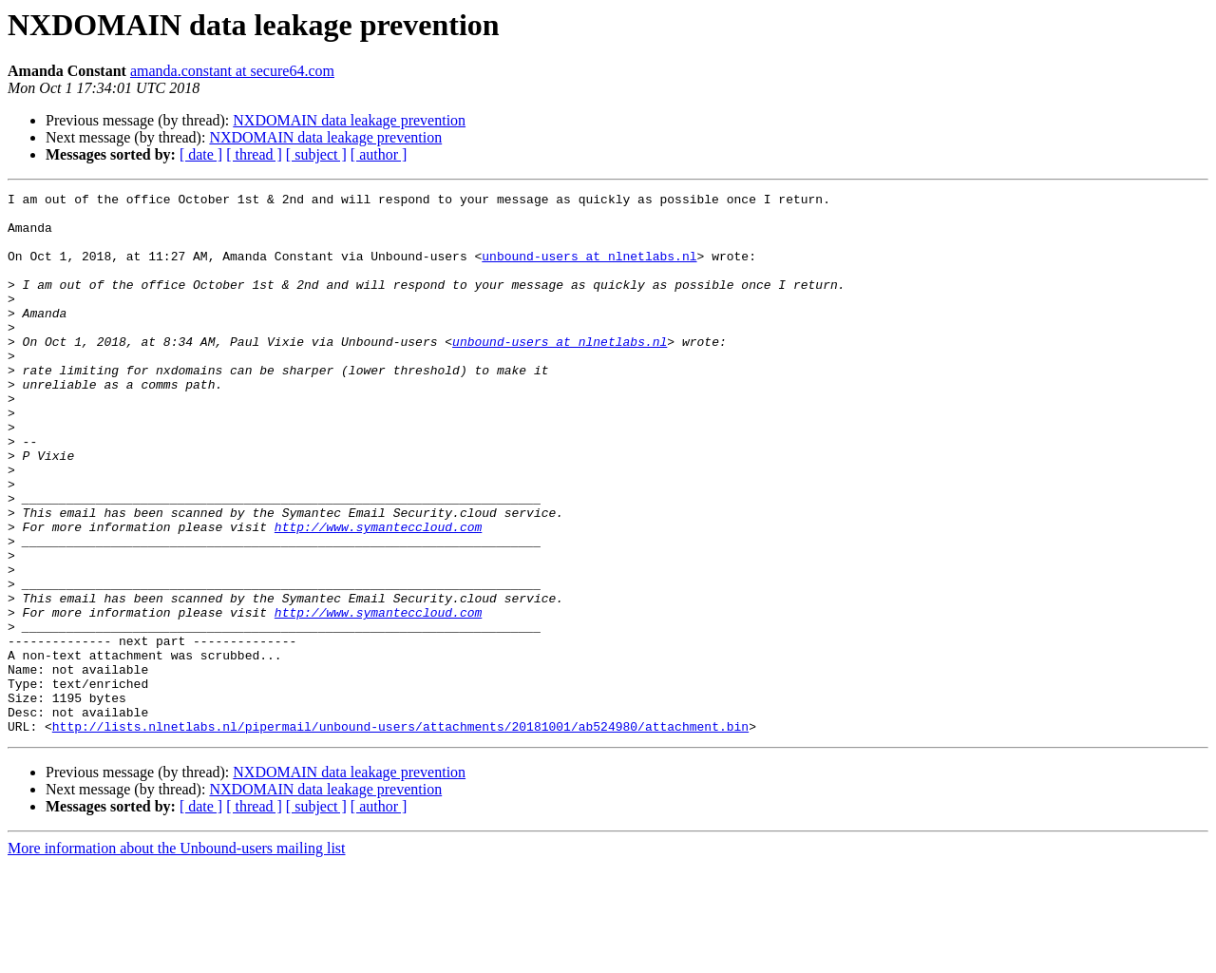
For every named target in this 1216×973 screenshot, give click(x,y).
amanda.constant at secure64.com (232, 71)
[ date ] (201, 154)
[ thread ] (254, 154)
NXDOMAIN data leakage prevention (349, 120)
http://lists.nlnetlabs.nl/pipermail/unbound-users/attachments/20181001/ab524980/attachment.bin (400, 834)
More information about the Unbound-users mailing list (177, 956)
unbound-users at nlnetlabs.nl (589, 269)
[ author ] (379, 154)
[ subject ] (316, 154)
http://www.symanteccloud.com (378, 594)
